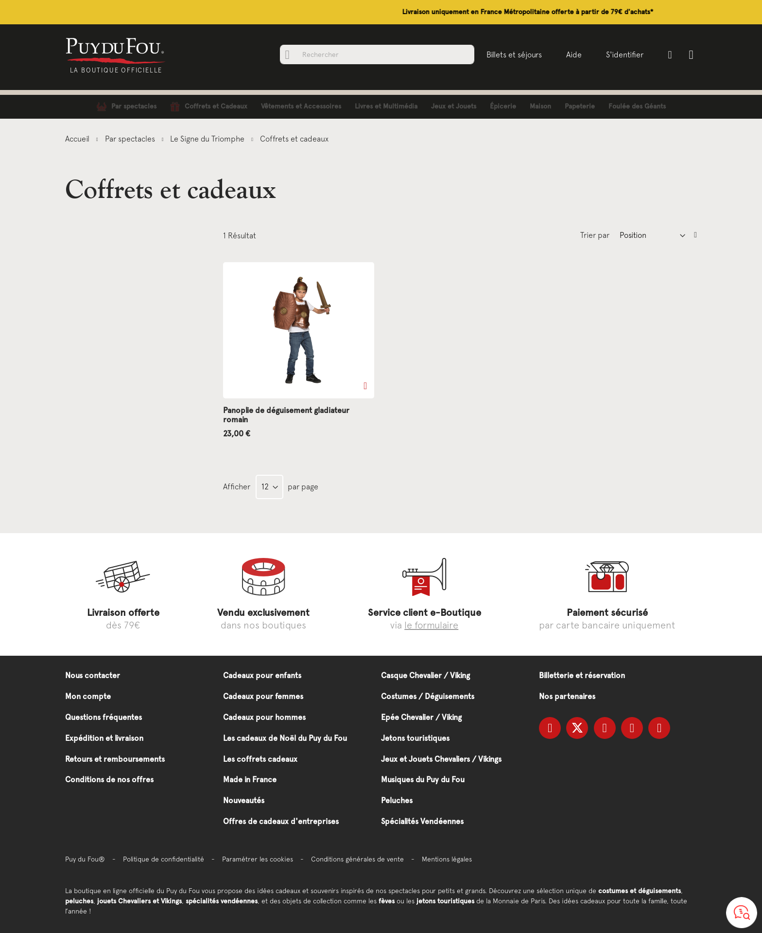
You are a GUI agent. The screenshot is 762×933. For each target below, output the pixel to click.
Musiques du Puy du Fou (423, 779)
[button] (365, 385)
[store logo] (117, 50)
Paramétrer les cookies (257, 859)
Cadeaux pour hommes (264, 717)
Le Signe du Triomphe (208, 138)
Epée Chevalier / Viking (421, 717)
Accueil (78, 138)
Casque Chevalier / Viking (425, 675)
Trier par (594, 235)
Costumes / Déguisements (427, 696)
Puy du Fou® (85, 859)
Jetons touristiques (415, 738)
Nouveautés (243, 800)
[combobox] (376, 54)
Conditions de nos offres (109, 779)
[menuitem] (126, 107)
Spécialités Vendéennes (422, 821)
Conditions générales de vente (357, 859)
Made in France (250, 779)
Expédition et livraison (104, 738)
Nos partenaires (567, 696)
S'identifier (623, 54)
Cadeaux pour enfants (262, 675)
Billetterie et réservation (582, 675)
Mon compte (88, 696)
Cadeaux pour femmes (263, 696)
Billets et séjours (513, 54)
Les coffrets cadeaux (260, 759)
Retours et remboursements (115, 759)
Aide (573, 54)
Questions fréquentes (103, 717)
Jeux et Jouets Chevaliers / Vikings (441, 759)
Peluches (397, 800)
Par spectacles (131, 138)
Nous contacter (92, 675)
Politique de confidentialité (163, 859)
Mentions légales (447, 859)
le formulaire (431, 624)
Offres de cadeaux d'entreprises (281, 821)
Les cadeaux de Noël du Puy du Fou (285, 738)
